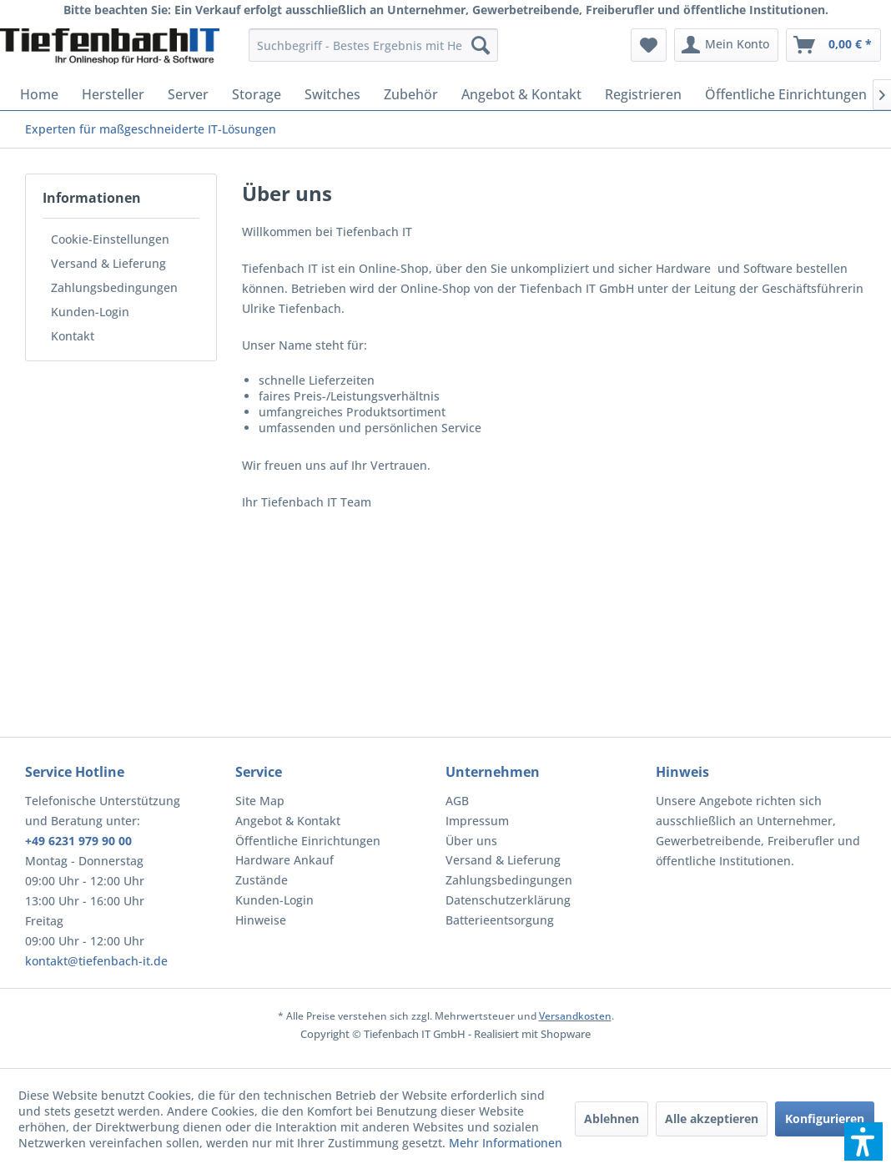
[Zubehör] (411, 94)
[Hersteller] (113, 94)
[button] (863, 1141)
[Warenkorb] (833, 45)
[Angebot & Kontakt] (521, 94)
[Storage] (256, 94)
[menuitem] (373, 45)
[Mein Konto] (726, 45)
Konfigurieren (824, 1118)
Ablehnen (611, 1118)
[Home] (39, 94)
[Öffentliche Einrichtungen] (785, 94)
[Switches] (332, 94)
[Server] (188, 94)
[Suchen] (480, 45)
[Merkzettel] (649, 45)
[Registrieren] (643, 94)
